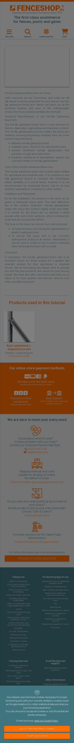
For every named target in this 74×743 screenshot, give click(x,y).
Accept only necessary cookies (37, 729)
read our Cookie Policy (46, 720)
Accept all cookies (37, 736)
